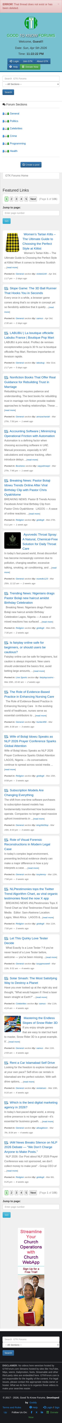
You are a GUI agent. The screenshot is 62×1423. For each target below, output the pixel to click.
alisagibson (42, 1128)
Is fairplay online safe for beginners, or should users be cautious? (25, 647)
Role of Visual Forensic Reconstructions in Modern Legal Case (27, 844)
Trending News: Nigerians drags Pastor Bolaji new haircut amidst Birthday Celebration (29, 598)
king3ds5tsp (42, 825)
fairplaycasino (46, 677)
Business (20, 466)
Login (47, 1407)
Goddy (33, 1402)
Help (13, 66)
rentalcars (41, 1088)
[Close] (59, 4)
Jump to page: (12, 207)
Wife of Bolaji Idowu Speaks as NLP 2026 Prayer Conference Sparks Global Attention (30, 741)
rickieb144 (41, 274)
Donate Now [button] (30, 66)
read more (12, 267)
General (10, 113)
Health (10, 151)
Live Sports (21, 677)
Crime (9, 136)
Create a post (31, 164)
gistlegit (40, 520)
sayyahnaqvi (44, 466)
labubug (40, 363)
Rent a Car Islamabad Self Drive (32, 1062)
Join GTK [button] (28, 61)
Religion (20, 520)
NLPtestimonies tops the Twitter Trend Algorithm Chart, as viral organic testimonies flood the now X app (31, 893)
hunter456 (41, 722)
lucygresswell (43, 963)
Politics (10, 121)
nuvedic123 (42, 578)
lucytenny (41, 874)
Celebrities (12, 128)
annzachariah (43, 416)
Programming (14, 143)
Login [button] (14, 61)
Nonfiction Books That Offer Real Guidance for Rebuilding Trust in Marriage (30, 382)
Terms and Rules (11, 1407)
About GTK (42, 61)
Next (33, 199)
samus (39, 318)
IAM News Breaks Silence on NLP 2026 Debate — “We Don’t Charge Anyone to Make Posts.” (30, 1147)
